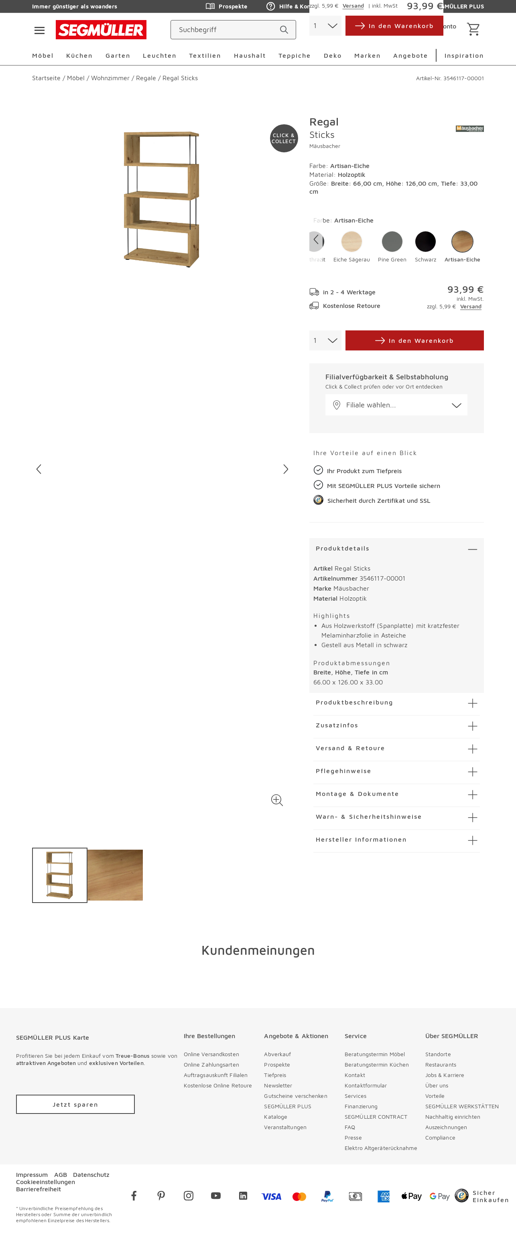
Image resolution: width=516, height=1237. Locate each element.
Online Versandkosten (211, 1054)
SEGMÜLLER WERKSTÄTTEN (462, 1106)
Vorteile (435, 1095)
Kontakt (355, 1074)
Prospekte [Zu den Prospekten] (226, 6)
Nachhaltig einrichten (452, 1116)
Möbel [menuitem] (43, 55)
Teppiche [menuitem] (294, 55)
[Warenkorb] (475, 29)
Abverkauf (277, 1054)
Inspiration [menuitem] (464, 55)
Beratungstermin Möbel (375, 1054)
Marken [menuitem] (367, 55)
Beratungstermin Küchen (377, 1064)
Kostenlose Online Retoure (218, 1085)
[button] (277, 801)
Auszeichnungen (446, 1127)
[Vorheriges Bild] (38, 469)
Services (355, 1095)
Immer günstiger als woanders (75, 6)
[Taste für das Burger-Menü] (37, 29)
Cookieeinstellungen (45, 1181)
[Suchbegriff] (226, 29)
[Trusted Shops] (482, 1197)
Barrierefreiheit (38, 1188)
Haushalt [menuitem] (250, 55)
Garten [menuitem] (118, 55)
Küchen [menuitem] (79, 55)
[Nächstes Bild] (286, 469)
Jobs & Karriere (445, 1074)
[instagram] (188, 1197)
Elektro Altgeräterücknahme (381, 1147)
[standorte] (351, 30)
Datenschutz (91, 1174)
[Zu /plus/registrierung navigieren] (75, 1104)
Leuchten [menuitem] (160, 55)
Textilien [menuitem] (205, 55)
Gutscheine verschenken (295, 1095)
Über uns (437, 1085)
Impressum (32, 1174)
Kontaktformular (366, 1085)
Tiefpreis (275, 1074)
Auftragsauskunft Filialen (216, 1074)
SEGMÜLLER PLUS (287, 1106)
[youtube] (216, 1197)
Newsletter (278, 1085)
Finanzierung (361, 1106)
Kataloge (275, 1116)
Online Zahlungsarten (211, 1064)
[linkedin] (243, 1197)
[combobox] (325, 340)
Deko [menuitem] (333, 55)
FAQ (350, 1127)
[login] (431, 30)
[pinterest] (161, 1197)
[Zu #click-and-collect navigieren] (284, 138)
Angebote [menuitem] (410, 55)
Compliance (440, 1137)
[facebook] (134, 1197)
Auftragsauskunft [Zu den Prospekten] (371, 6)
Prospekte (277, 1064)
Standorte (438, 1054)
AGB (60, 1174)
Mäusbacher (324, 145)
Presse (353, 1137)
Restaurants (440, 1064)
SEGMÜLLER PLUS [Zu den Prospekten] (452, 6)
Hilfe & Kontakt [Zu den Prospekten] (293, 6)
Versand (470, 306)
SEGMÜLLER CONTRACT (376, 1116)
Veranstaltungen (285, 1127)
